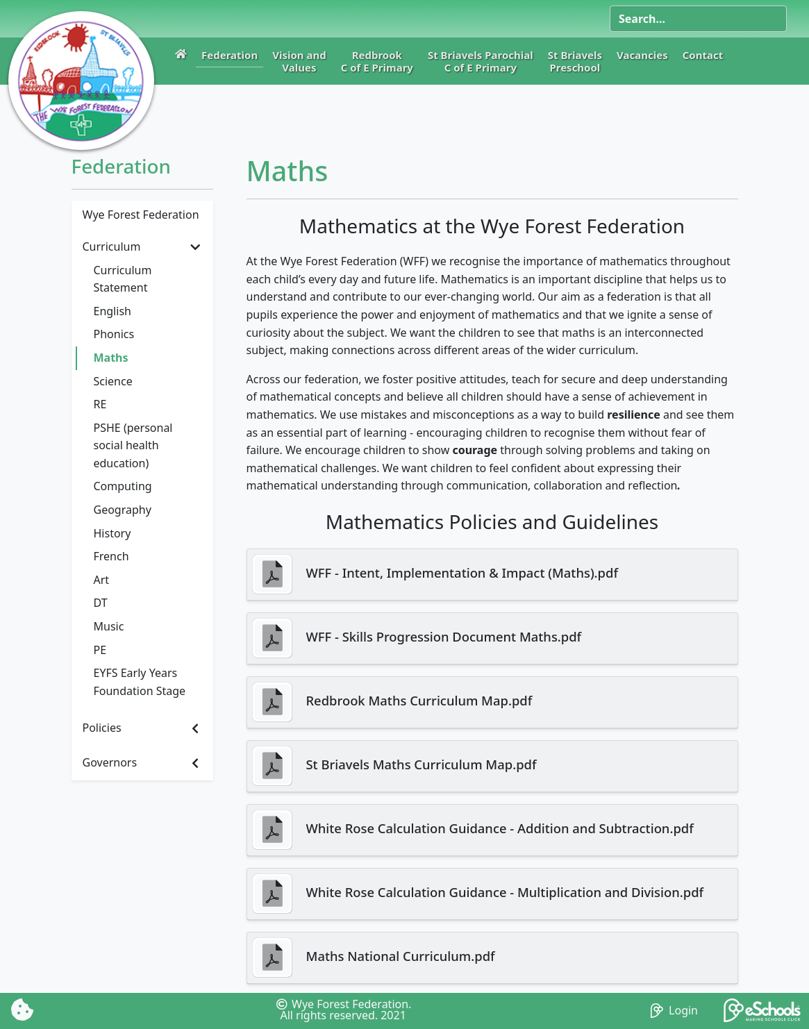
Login (674, 1010)
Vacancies (642, 55)
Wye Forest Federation (141, 214)
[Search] (698, 19)
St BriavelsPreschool (575, 61)
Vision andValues (299, 61)
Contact (703, 55)
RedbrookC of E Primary (377, 61)
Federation (229, 55)
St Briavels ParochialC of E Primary (480, 61)
